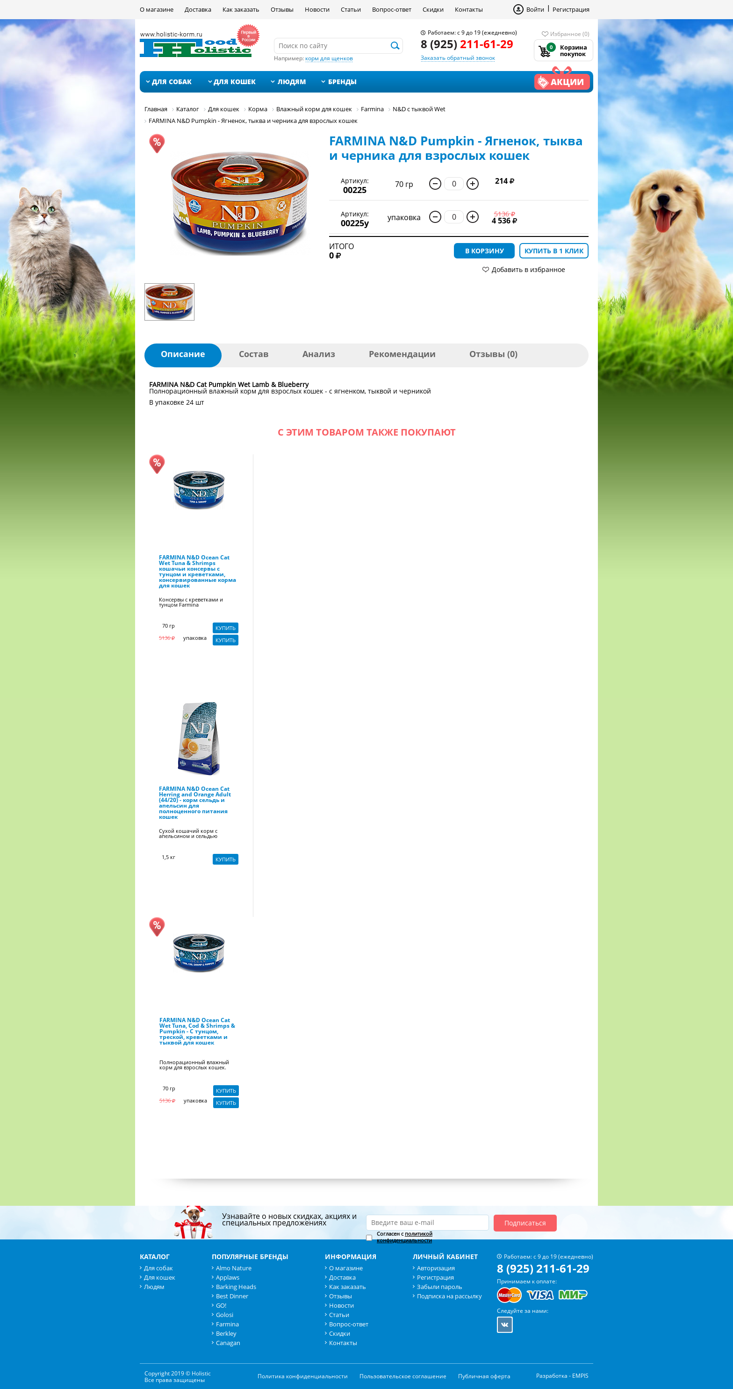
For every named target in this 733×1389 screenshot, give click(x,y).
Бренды (342, 81)
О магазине (156, 9)
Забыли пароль (439, 1286)
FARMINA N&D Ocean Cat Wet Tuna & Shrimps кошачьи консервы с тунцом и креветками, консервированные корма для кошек (197, 572)
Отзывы (282, 9)
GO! (221, 1305)
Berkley (226, 1333)
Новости (317, 9)
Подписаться (525, 1222)
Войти (535, 9)
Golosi (224, 1314)
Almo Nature (234, 1268)
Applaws (227, 1277)
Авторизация (436, 1268)
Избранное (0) (569, 34)
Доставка (198, 9)
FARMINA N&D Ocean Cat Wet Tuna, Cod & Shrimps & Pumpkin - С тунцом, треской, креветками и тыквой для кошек (197, 1031)
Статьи (351, 9)
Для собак (172, 81)
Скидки (433, 9)
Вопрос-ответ (391, 9)
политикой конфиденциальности (404, 1237)
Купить (226, 627)
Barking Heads (236, 1286)
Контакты (469, 9)
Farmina (227, 1324)
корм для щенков (329, 58)
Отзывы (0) (493, 353)
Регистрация (571, 9)
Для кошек (235, 81)
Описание (183, 353)
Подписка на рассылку (449, 1296)
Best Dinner (232, 1296)
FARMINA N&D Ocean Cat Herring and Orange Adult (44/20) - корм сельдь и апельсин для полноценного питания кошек (195, 803)
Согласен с (404, 1237)
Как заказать (241, 9)
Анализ (318, 353)
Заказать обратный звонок (458, 58)
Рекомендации (402, 353)
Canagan (228, 1343)
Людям (292, 81)
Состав (254, 353)
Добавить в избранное (528, 269)
